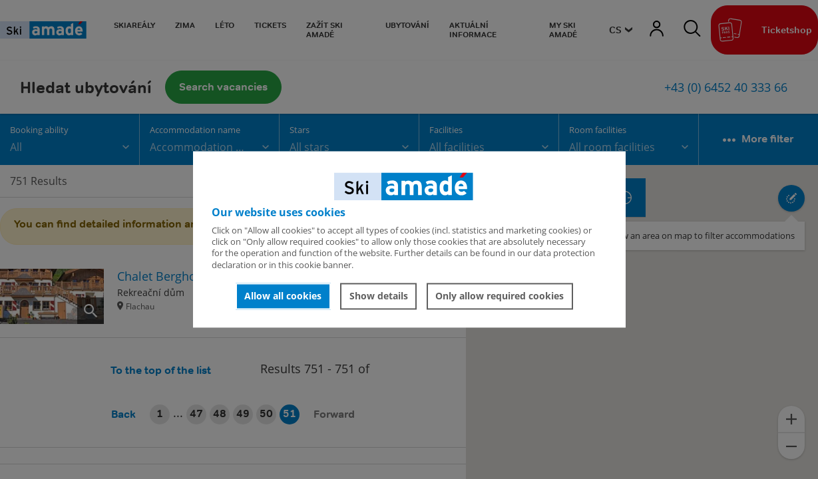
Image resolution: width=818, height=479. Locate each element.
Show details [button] (378, 295)
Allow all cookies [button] (282, 295)
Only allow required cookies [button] (499, 295)
